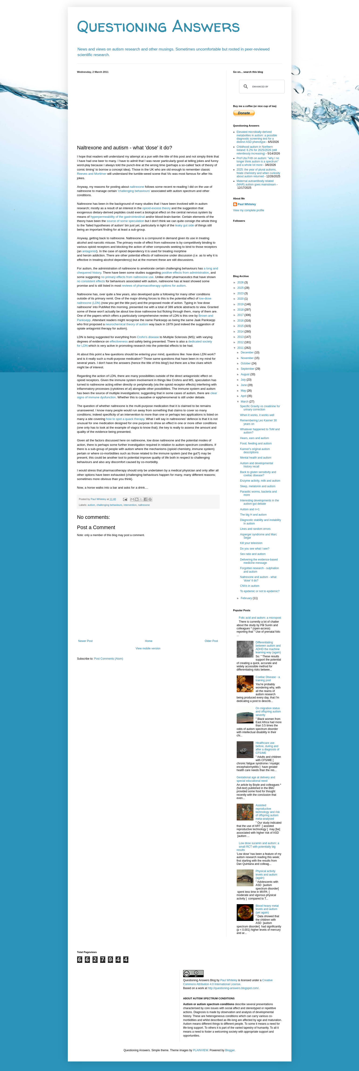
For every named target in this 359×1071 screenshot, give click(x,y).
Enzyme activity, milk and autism (260, 480)
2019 (240, 304)
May (244, 390)
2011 (240, 347)
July (243, 379)
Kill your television (251, 543)
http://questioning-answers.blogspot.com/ (233, 988)
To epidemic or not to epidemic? (259, 591)
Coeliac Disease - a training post (268, 678)
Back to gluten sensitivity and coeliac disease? (258, 473)
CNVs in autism (249, 586)
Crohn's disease (148, 337)
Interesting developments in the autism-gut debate (259, 502)
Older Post (211, 641)
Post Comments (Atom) (108, 658)
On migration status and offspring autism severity (268, 712)
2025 (240, 287)
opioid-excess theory (156, 208)
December (247, 352)
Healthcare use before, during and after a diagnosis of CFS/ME (267, 748)
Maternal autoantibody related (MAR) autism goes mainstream (256, 182)
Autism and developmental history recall (256, 465)
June (244, 385)
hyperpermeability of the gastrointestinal (117, 216)
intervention (130, 505)
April (244, 396)
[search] (261, 86)
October (246, 363)
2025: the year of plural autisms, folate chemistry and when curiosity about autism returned (258, 173)
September (248, 368)
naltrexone (137, 186)
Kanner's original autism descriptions (255, 450)
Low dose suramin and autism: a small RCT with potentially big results (258, 847)
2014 (240, 331)
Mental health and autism (255, 457)
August (245, 374)
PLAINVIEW (200, 1050)
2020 (240, 298)
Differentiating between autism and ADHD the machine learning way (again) (268, 647)
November (247, 358)
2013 (240, 337)
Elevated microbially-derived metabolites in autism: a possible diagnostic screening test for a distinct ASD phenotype (257, 137)
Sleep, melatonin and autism (257, 486)
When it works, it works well (257, 415)
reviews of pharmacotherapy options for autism (153, 285)
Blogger (230, 1050)
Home (148, 641)
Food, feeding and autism (255, 443)
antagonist (89, 251)
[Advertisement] (148, 108)
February (247, 598)
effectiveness (119, 341)
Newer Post (85, 641)
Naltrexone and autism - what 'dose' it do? (258, 578)
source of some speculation (125, 221)
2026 (240, 282)
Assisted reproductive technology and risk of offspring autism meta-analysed (268, 812)
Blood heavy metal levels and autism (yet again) (267, 909)
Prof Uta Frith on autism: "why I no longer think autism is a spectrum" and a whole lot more (258, 162)
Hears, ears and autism (254, 438)
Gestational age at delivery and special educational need (256, 779)
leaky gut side (184, 225)
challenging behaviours (109, 505)
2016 (240, 320)
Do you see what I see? (254, 548)
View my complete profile (248, 210)
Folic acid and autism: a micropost (260, 617)
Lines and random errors (255, 528)
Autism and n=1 (250, 509)
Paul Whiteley (247, 204)
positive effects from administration (185, 272)
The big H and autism (253, 514)
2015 (240, 326)
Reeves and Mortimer (91, 173)
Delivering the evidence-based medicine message (258, 561)
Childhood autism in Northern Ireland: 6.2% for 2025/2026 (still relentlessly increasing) (257, 150)
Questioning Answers (158, 26)
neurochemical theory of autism (127, 324)
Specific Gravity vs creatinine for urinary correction (260, 408)
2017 (240, 315)
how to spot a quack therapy (125, 419)
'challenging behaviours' (134, 191)
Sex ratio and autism (252, 554)
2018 (240, 309)
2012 (240, 342)
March (245, 401)
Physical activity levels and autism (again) (266, 875)
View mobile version (148, 648)
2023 (240, 293)
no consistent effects (91, 281)
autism (91, 505)
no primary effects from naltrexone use (127, 277)
